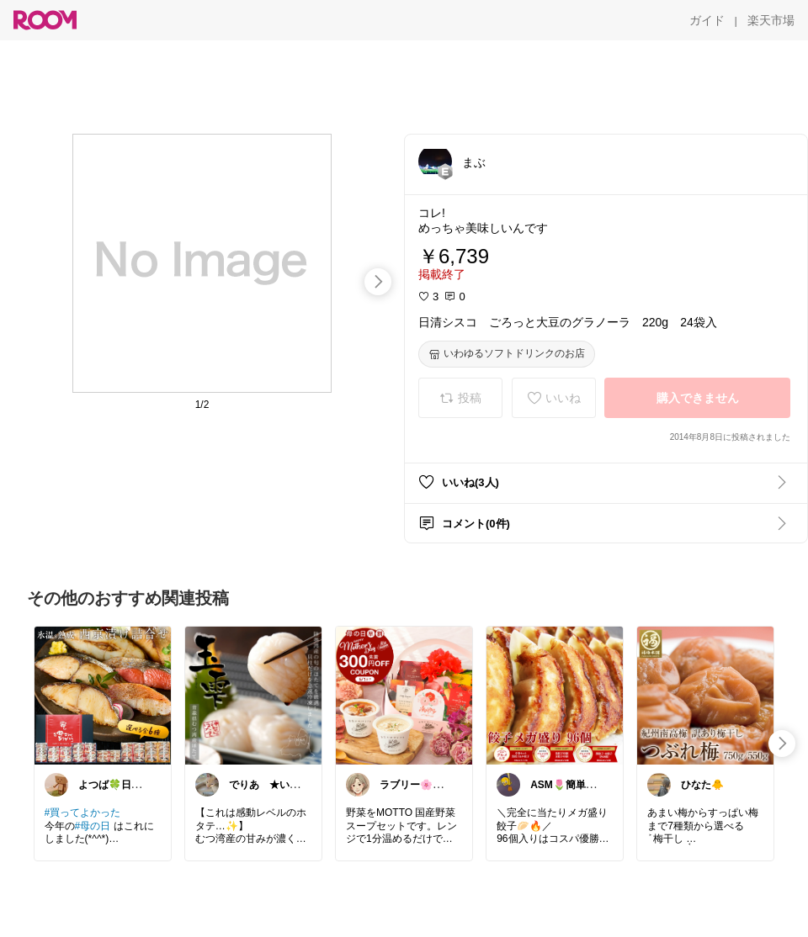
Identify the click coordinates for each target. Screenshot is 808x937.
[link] (103, 695)
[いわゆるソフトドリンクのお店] (506, 354)
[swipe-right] (377, 281)
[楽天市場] (771, 20)
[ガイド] (707, 20)
